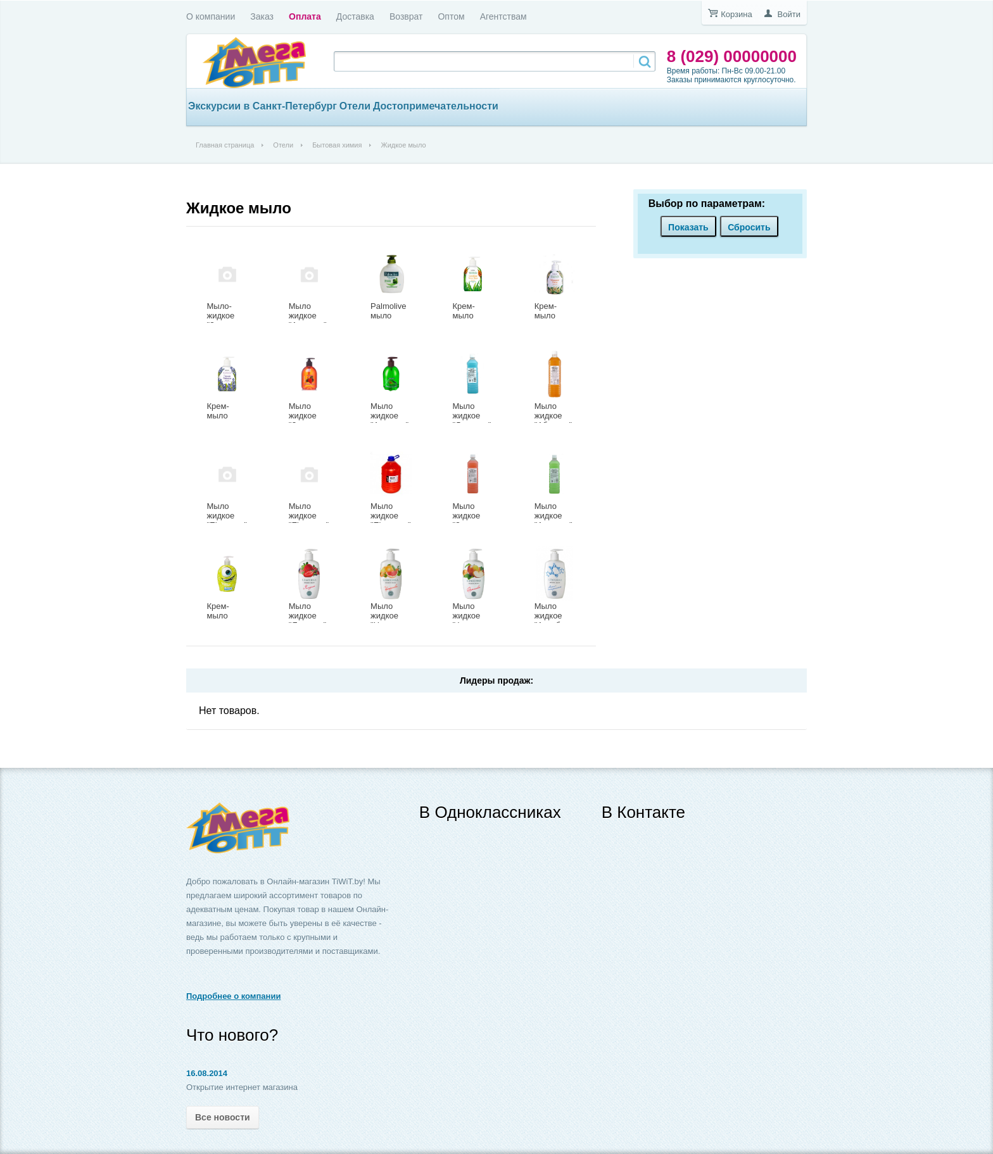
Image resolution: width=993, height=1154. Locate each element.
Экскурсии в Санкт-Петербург (262, 106)
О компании (210, 16)
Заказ (262, 16)
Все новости (222, 1117)
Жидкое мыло (238, 207)
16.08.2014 (206, 1073)
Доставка (355, 16)
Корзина (736, 14)
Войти (789, 14)
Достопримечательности (435, 106)
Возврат (406, 16)
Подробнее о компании (233, 996)
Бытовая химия (337, 145)
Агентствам (503, 16)
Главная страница (225, 145)
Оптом (451, 16)
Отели (354, 106)
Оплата (305, 16)
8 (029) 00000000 (732, 56)
